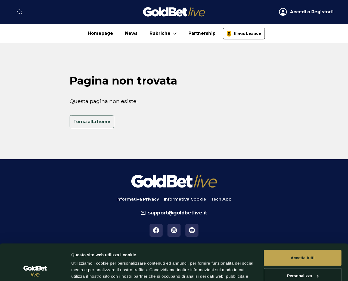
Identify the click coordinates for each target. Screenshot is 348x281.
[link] (244, 33)
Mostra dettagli (86, 270)
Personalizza (303, 241)
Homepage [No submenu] (100, 33)
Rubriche (160, 33)
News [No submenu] (131, 33)
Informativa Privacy (137, 199)
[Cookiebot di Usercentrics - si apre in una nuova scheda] (35, 270)
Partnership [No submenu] (202, 33)
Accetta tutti (303, 223)
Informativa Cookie (185, 199)
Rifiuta (302, 259)
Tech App (221, 199)
